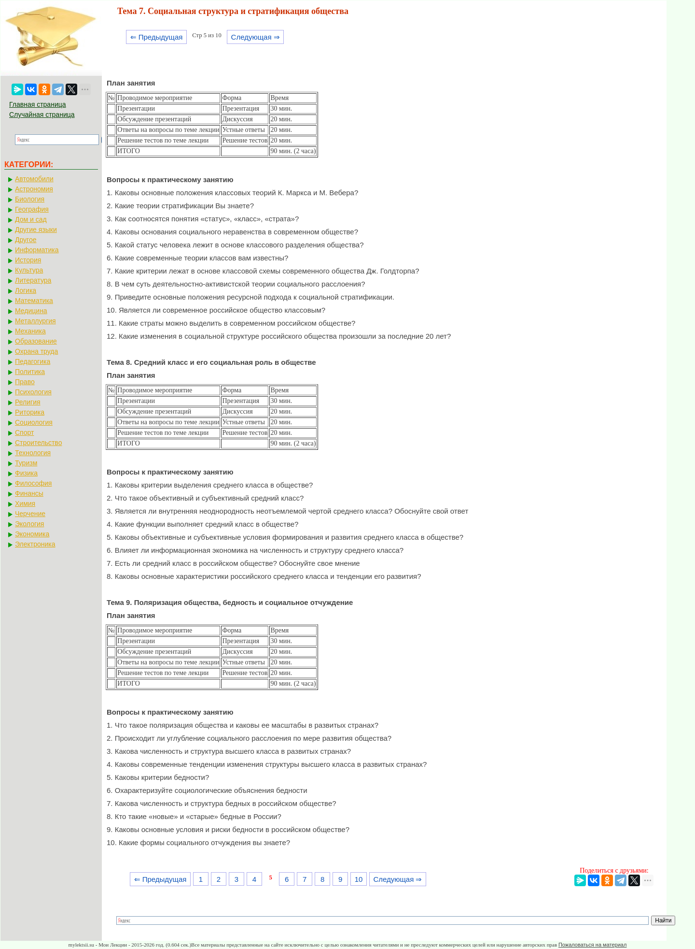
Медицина (31, 311)
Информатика (36, 250)
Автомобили (34, 179)
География (32, 209)
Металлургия (35, 321)
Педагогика (32, 361)
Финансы (29, 493)
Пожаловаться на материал (592, 945)
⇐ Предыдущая (156, 37)
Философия (33, 483)
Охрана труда (36, 351)
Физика (26, 473)
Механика (30, 331)
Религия (28, 402)
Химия (25, 503)
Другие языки (36, 229)
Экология (29, 524)
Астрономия (34, 189)
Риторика (29, 412)
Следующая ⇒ (255, 37)
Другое (25, 240)
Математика (34, 300)
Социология (34, 422)
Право (25, 382)
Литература (33, 280)
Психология (33, 392)
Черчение (30, 514)
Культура (29, 270)
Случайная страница (42, 114)
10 (359, 879)
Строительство (38, 442)
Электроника (35, 544)
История (28, 260)
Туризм (26, 463)
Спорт (24, 432)
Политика (30, 371)
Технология (33, 453)
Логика (25, 290)
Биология (29, 199)
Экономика (32, 534)
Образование (36, 341)
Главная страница (37, 104)
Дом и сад (31, 219)
